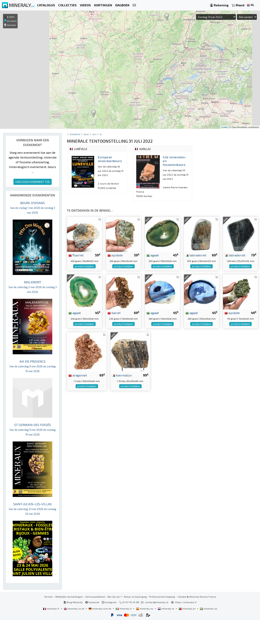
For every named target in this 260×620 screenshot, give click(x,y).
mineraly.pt (187, 608)
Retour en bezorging (135, 596)
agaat (153, 255)
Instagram (109, 602)
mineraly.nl (166, 608)
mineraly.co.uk (74, 608)
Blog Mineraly (73, 602)
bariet (114, 313)
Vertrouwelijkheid (95, 596)
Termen (48, 596)
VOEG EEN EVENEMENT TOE (32, 181)
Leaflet (224, 127)
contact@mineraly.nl (156, 602)
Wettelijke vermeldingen (69, 596)
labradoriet (196, 255)
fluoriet (76, 255)
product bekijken (84, 266)
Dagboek (75, 134)
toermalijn (122, 375)
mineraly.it (124, 608)
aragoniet (78, 375)
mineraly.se (208, 608)
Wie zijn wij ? (114, 596)
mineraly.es (145, 608)
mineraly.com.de (100, 608)
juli (94, 134)
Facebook (92, 602)
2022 (86, 134)
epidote (115, 255)
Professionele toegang (162, 596)
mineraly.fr (51, 608)
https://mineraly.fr (186, 602)
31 (101, 134)
